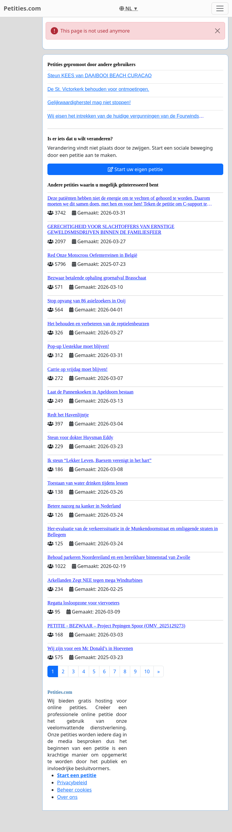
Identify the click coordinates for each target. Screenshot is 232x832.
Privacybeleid (72, 782)
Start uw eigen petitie (135, 169)
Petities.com (22, 8)
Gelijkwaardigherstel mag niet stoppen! (89, 102)
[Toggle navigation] (219, 8)
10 (147, 671)
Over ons (67, 797)
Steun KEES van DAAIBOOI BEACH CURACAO (99, 75)
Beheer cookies (74, 789)
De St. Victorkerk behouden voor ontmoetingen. (98, 89)
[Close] (217, 30)
